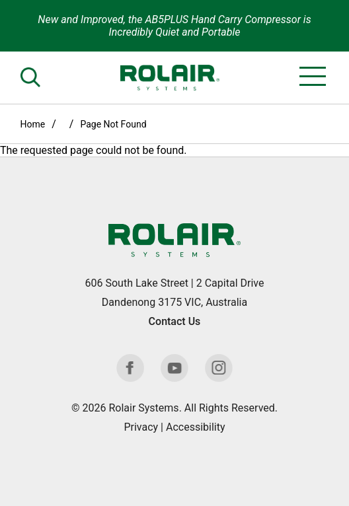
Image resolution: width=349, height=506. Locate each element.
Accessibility (195, 427)
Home (33, 124)
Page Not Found (113, 124)
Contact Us (175, 321)
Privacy (141, 427)
